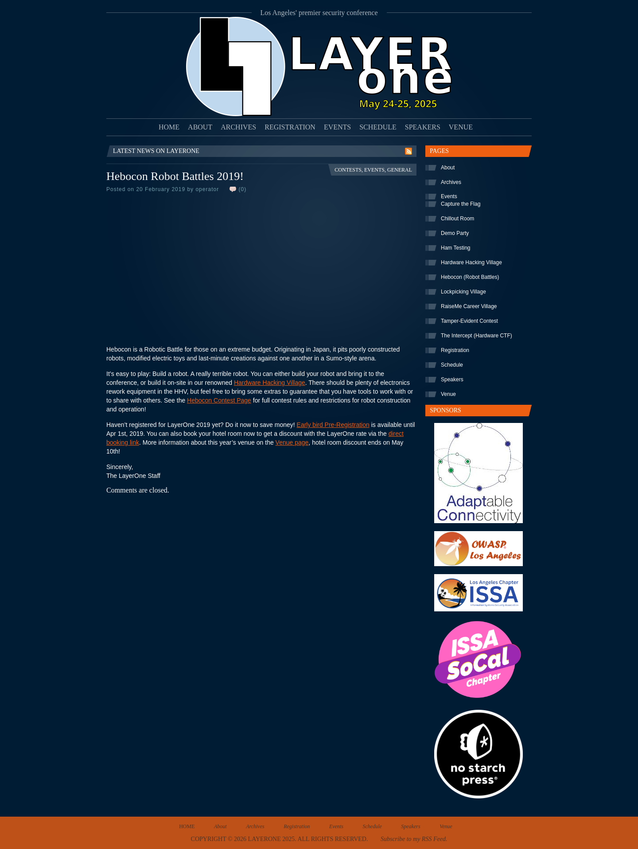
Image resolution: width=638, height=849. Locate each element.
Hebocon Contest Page (219, 400)
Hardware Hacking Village (269, 382)
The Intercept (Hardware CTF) (476, 336)
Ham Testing (455, 248)
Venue (461, 127)
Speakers (422, 127)
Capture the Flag (460, 204)
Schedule (378, 127)
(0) (242, 189)
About (200, 127)
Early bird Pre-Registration (333, 424)
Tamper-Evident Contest (469, 321)
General (399, 170)
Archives (238, 127)
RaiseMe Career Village (469, 306)
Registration (290, 127)
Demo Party (455, 233)
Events (337, 127)
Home (169, 127)
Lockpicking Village (463, 292)
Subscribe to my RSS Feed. (414, 839)
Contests (348, 170)
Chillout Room (457, 218)
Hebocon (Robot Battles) (470, 277)
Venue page (292, 442)
